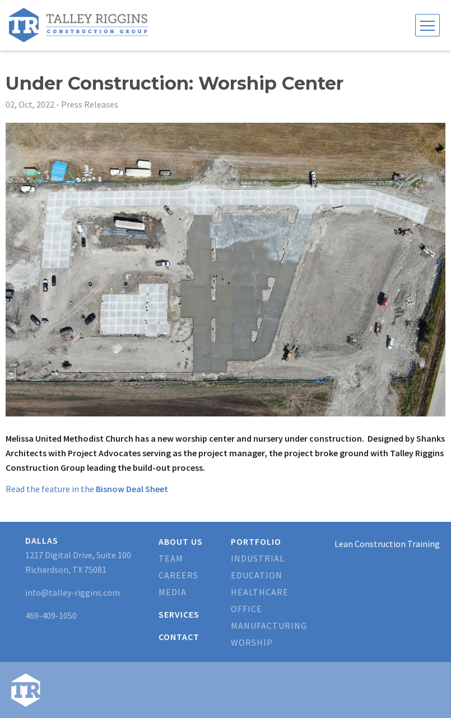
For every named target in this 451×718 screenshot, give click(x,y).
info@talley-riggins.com (72, 592)
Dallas (41, 540)
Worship (252, 642)
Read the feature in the (87, 488)
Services (179, 614)
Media (173, 591)
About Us (181, 541)
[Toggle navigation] (427, 25)
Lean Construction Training (387, 543)
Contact (179, 636)
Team (171, 558)
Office (246, 608)
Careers (178, 575)
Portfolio (256, 541)
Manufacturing (269, 625)
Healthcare (260, 591)
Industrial (258, 558)
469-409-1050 (51, 615)
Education (256, 575)
